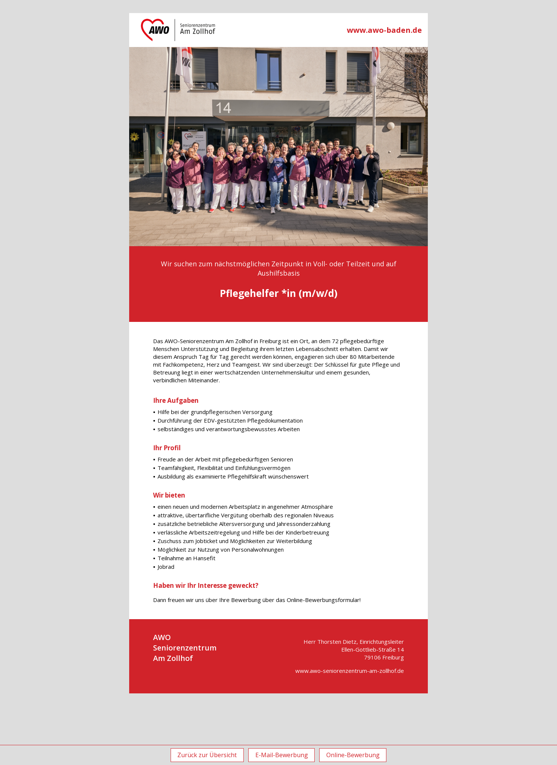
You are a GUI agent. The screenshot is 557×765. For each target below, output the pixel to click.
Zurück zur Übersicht (204, 755)
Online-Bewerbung (355, 755)
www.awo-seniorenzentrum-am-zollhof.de (349, 670)
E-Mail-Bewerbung (281, 755)
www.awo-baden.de (384, 30)
